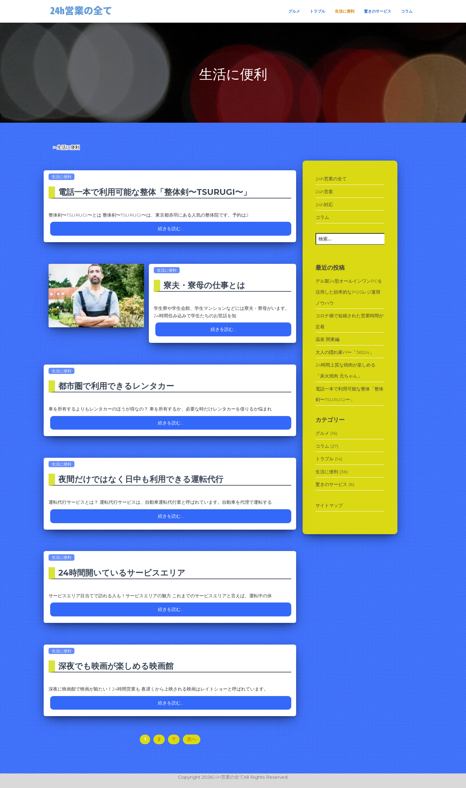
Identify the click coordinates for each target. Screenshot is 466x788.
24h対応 (324, 205)
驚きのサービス (377, 11)
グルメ (294, 11)
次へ (191, 739)
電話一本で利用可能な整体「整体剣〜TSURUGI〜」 (154, 192)
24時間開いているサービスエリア (121, 573)
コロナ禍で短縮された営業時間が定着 (349, 321)
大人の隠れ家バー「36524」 (345, 352)
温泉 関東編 (327, 339)
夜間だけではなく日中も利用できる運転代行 (140, 479)
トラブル (317, 11)
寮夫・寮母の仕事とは (204, 285)
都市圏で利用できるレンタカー (116, 386)
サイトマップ (329, 505)
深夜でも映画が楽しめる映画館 (115, 666)
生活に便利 (344, 11)
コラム (407, 11)
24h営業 (324, 192)
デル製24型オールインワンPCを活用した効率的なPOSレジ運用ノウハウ (349, 292)
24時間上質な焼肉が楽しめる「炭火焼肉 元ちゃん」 (345, 370)
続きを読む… (170, 228)
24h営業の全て (331, 179)
